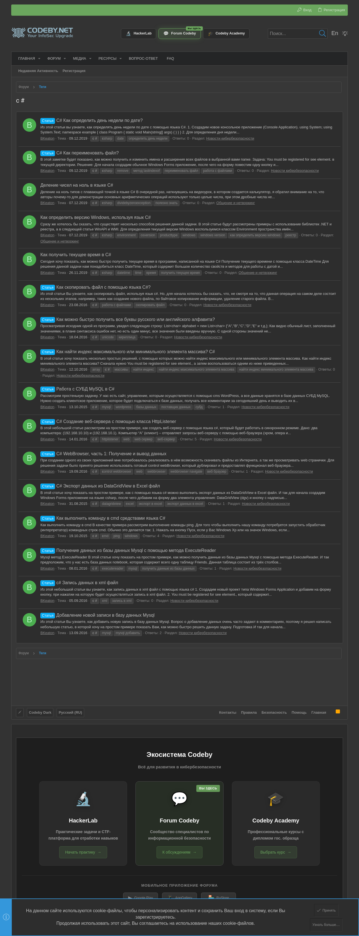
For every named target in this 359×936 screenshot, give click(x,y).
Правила (249, 710)
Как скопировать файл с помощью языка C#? (95, 287)
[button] (37, 58)
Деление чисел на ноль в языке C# (76, 185)
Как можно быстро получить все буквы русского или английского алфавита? (127, 319)
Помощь (299, 710)
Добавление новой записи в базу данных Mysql (97, 615)
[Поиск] (297, 33)
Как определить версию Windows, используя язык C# (95, 217)
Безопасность (274, 710)
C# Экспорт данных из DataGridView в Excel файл (100, 486)
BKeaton (47, 138)
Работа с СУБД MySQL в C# (77, 389)
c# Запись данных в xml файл (79, 582)
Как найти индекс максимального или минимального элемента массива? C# (127, 351)
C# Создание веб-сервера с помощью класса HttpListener (108, 421)
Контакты (227, 710)
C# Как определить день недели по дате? (91, 120)
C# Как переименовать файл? (79, 153)
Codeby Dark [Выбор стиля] (40, 710)
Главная (318, 710)
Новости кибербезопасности (230, 138)
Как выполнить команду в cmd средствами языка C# (102, 518)
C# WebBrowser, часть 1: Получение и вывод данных (103, 453)
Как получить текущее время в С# (75, 254)
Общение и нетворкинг (235, 203)
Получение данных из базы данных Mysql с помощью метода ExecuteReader (128, 550)
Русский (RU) (70, 710)
